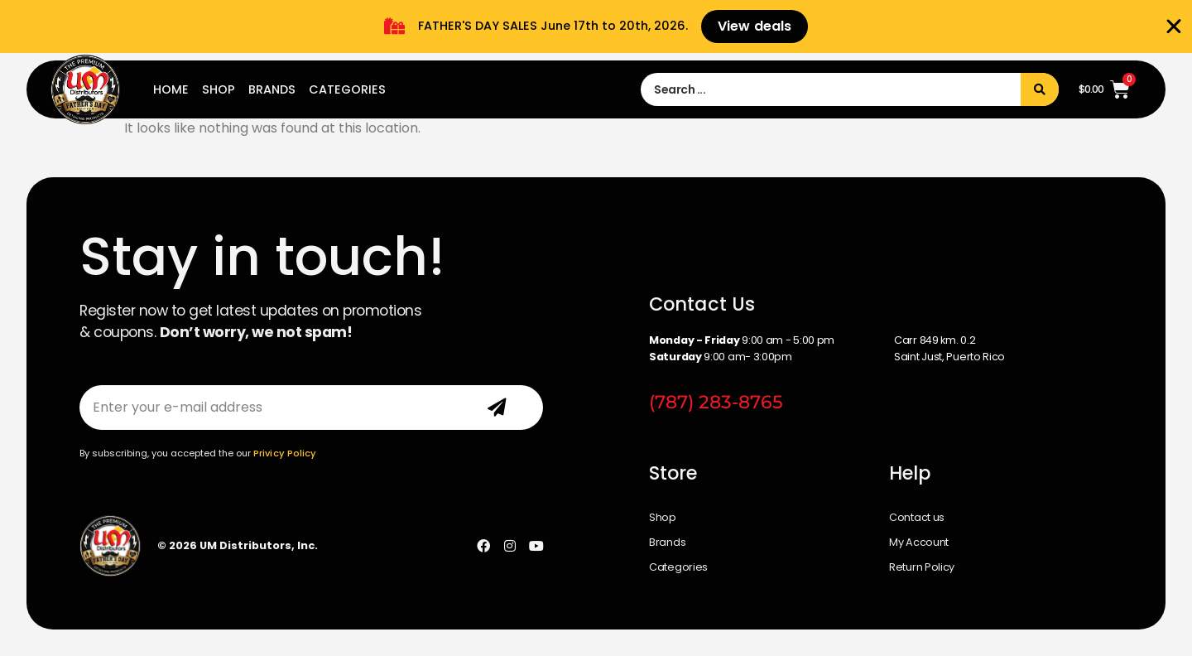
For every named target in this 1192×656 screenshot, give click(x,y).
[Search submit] (1040, 89)
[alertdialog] (596, 26)
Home (171, 89)
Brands (272, 89)
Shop (218, 89)
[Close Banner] (1174, 26)
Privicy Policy (284, 453)
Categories (347, 89)
